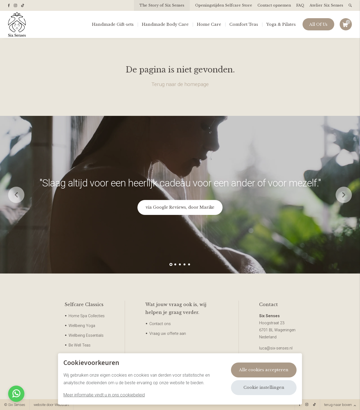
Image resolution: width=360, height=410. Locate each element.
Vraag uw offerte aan (167, 333)
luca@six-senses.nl (275, 348)
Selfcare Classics (84, 304)
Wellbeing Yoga (82, 325)
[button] (171, 264)
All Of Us (318, 24)
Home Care (209, 24)
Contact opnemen (274, 5)
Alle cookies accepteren (263, 369)
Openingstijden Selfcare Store (223, 5)
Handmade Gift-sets (113, 24)
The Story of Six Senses (161, 5)
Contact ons (160, 324)
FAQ (300, 5)
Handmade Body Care (165, 24)
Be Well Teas (80, 345)
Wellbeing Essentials (86, 335)
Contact (268, 304)
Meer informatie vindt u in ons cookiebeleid (104, 395)
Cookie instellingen (263, 387)
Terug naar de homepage (180, 84)
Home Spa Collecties (87, 316)
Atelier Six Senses (326, 5)
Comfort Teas (243, 24)
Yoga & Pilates (281, 24)
